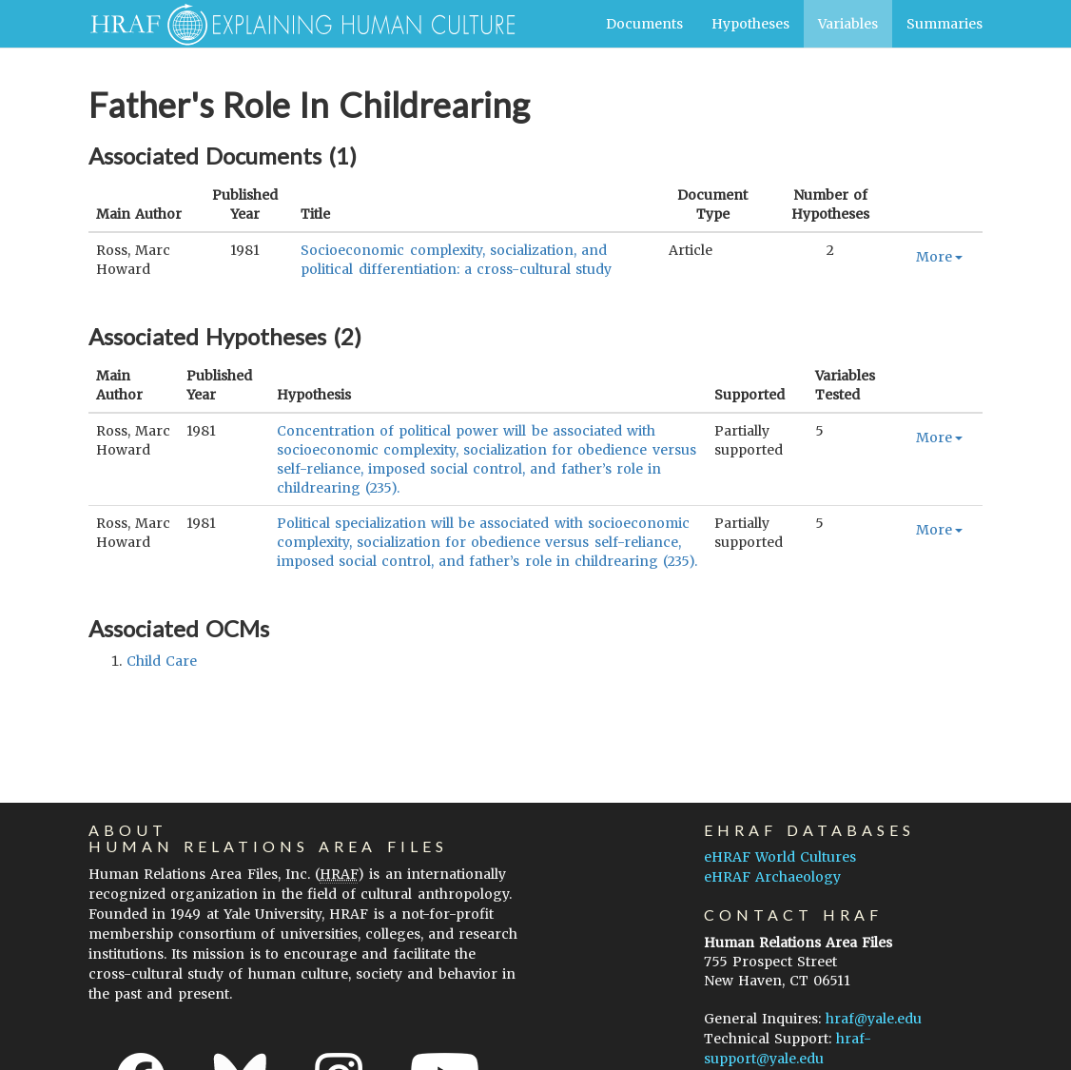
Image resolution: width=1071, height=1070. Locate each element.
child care (162, 661)
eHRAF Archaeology (772, 876)
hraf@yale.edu (874, 1018)
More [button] (939, 256)
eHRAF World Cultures (780, 857)
